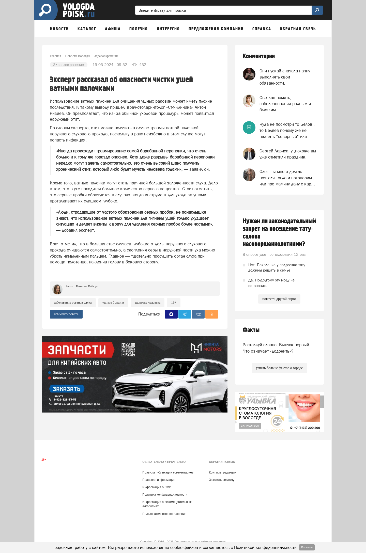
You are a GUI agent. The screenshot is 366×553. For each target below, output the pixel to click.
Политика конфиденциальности (164, 494)
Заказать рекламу (221, 480)
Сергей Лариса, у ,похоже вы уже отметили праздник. (288, 154)
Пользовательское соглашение (164, 514)
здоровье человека (147, 302)
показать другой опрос (279, 299)
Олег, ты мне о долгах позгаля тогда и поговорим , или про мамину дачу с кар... (287, 177)
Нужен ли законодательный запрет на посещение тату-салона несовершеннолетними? (279, 232)
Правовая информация (158, 480)
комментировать (66, 314)
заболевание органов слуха (73, 302)
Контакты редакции (222, 472)
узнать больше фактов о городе (279, 368)
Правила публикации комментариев (167, 472)
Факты (251, 330)
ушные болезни (113, 302)
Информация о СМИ (156, 487)
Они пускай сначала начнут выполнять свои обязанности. (286, 77)
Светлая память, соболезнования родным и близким (285, 104)
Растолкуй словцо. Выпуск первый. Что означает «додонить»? (276, 347)
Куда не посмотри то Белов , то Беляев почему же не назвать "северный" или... (287, 130)
